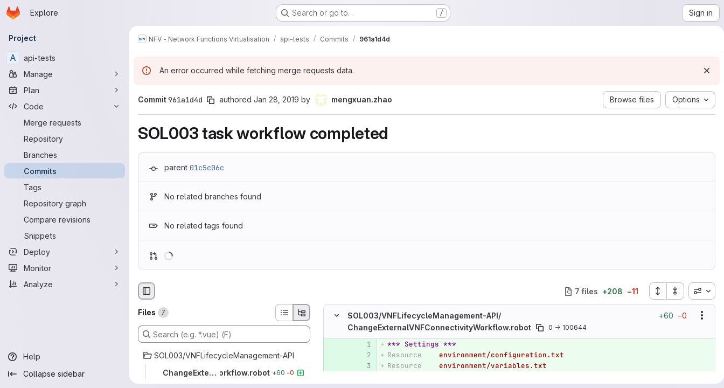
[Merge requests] (64, 122)
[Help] (64, 356)
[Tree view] (301, 312)
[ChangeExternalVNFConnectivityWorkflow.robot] (224, 373)
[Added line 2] (362, 355)
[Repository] (64, 138)
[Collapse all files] (671, 291)
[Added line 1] (362, 344)
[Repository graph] (64, 203)
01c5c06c (207, 167)
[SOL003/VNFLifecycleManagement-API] (224, 355)
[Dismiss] (702, 70)
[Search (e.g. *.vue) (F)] (224, 334)
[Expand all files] (653, 291)
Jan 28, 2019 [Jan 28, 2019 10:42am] (276, 99)
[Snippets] (64, 235)
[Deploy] (64, 251)
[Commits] (64, 170)
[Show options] (697, 315)
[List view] (284, 312)
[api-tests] (64, 57)
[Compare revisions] (64, 219)
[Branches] (64, 154)
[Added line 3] (362, 366)
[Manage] (64, 73)
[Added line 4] (362, 376)
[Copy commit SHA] (210, 100)
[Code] (64, 106)
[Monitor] (64, 267)
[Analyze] (64, 284)
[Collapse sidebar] (64, 374)
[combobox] (697, 291)
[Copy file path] (539, 327)
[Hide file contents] (336, 315)
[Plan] (64, 90)
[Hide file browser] (146, 291)
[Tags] (64, 187)
